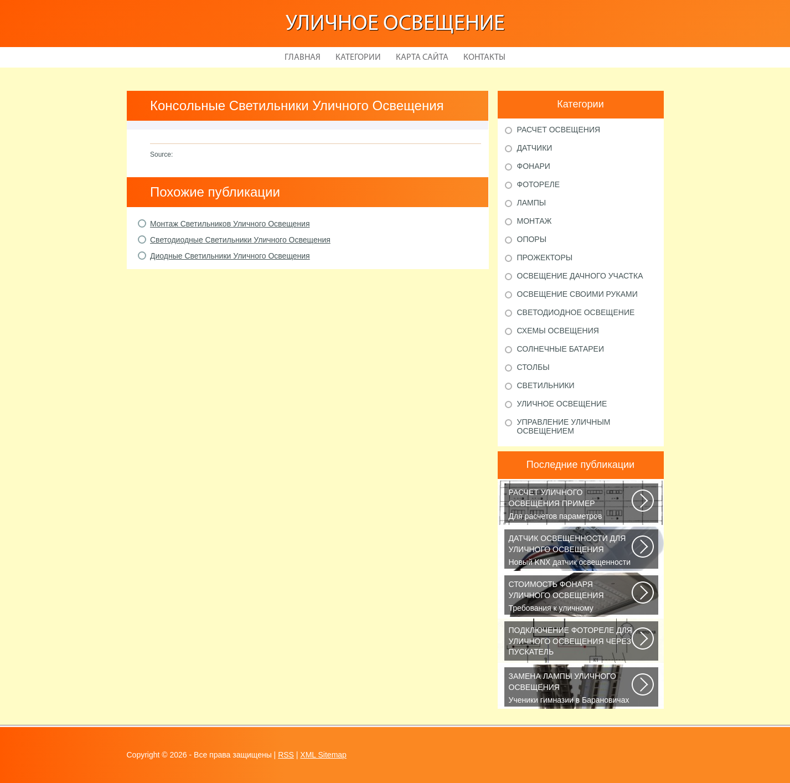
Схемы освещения (558, 330)
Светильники (546, 385)
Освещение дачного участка (580, 275)
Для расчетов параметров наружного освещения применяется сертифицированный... (571, 505)
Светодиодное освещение (576, 312)
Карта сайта (422, 57)
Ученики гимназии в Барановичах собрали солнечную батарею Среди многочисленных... (571, 689)
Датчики (535, 147)
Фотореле (538, 184)
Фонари (533, 166)
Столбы (533, 367)
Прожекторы (545, 257)
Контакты (484, 57)
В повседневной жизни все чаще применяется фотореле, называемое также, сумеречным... (571, 643)
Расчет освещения (559, 129)
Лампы (531, 202)
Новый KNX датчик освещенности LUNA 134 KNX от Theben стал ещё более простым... (571, 551)
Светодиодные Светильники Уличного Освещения (240, 239)
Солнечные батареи (561, 348)
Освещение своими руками (577, 294)
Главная (303, 57)
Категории (358, 57)
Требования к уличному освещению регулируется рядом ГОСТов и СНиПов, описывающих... (571, 597)
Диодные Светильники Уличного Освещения (230, 255)
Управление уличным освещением (564, 426)
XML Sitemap (323, 754)
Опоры (532, 239)
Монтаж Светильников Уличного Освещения (229, 223)
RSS (286, 754)
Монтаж (534, 221)
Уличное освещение (395, 24)
